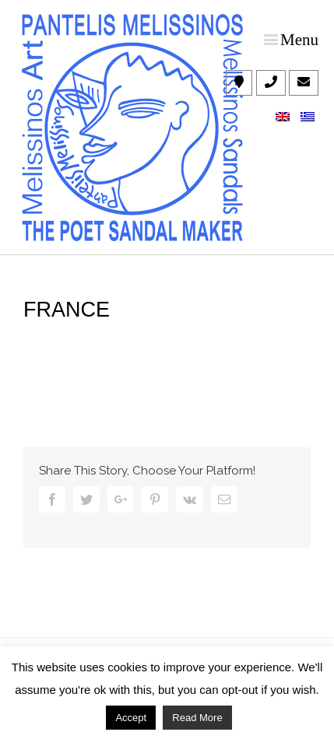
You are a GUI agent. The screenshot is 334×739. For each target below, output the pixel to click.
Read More (197, 717)
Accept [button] (130, 717)
